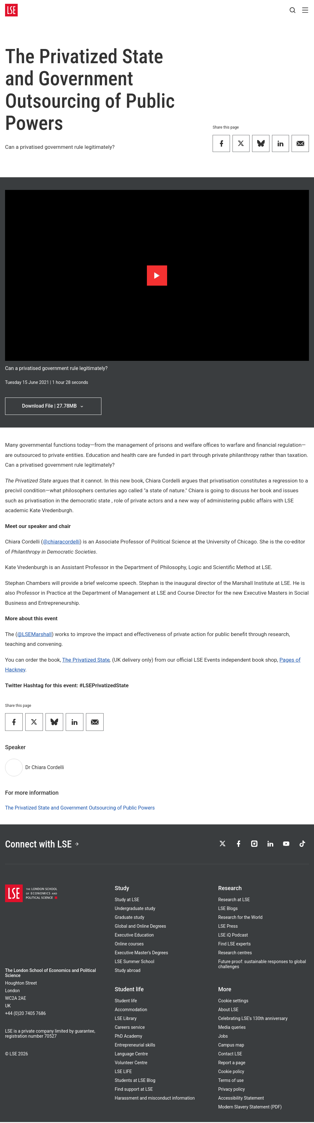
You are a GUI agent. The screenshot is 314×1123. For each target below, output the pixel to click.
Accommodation (131, 1010)
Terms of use (231, 1081)
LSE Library (125, 1019)
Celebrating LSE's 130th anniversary (253, 1019)
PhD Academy (128, 1037)
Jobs (223, 1037)
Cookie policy (231, 1072)
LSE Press (228, 927)
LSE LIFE (123, 1072)
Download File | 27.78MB (53, 406)
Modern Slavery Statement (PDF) (250, 1107)
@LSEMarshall (34, 634)
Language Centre (131, 1054)
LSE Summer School (134, 962)
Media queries (232, 1028)
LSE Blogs (228, 909)
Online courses (129, 944)
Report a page (231, 1063)
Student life (126, 1001)
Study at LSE (127, 900)
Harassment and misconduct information (155, 1099)
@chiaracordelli (61, 542)
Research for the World (240, 918)
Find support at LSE (134, 1090)
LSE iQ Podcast (233, 935)
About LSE (228, 1010)
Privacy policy (231, 1090)
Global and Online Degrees (140, 927)
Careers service (130, 1028)
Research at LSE (234, 900)
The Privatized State (86, 660)
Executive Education (134, 935)
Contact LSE (230, 1054)
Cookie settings (233, 1001)
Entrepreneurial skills (135, 1045)
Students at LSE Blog (135, 1081)
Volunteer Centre (131, 1063)
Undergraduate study (135, 909)
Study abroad (127, 971)
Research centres (235, 953)
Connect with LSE (43, 844)
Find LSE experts (234, 944)
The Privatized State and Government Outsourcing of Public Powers (80, 808)
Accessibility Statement (241, 1099)
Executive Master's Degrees (141, 953)
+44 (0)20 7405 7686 (25, 1014)
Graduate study (129, 918)
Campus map (231, 1045)
